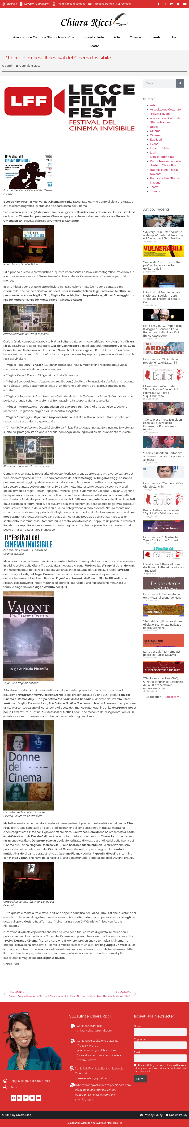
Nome (137, 1026)
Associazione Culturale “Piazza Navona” (43, 37)
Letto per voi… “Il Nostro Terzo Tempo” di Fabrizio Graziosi (162, 539)
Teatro (94, 46)
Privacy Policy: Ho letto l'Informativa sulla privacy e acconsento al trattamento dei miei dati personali (160, 1068)
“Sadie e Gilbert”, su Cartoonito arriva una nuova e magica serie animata (163, 456)
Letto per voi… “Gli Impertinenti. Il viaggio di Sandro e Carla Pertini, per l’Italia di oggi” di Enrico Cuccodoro (163, 330)
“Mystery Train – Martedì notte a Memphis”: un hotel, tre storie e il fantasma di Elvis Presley (163, 235)
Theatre (155, 191)
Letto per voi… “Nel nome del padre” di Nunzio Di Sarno (161, 653)
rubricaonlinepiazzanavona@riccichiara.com (103, 1085)
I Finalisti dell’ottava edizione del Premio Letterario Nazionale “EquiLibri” (163, 567)
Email (137, 1052)
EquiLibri (156, 139)
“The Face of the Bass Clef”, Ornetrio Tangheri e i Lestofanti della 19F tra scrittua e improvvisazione (163, 683)
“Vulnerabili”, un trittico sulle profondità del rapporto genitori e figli (161, 265)
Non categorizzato (162, 156)
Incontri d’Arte (94, 37)
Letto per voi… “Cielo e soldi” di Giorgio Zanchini (163, 485)
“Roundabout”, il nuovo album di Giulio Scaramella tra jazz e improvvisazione (162, 624)
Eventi (155, 37)
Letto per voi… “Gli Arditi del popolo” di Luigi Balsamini (161, 361)
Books (154, 126)
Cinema (135, 37)
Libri (173, 37)
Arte (117, 37)
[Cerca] (180, 83)
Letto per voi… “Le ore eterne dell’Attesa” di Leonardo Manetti (163, 596)
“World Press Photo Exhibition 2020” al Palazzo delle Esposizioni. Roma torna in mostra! (162, 424)
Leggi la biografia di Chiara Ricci (30, 1080)
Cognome (140, 1039)
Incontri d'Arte (159, 148)
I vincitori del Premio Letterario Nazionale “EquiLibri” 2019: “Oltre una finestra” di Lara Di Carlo (163, 297)
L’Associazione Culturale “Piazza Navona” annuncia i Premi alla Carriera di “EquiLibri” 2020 (160, 391)
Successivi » (174, 696)
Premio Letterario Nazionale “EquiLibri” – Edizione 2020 (161, 512)
